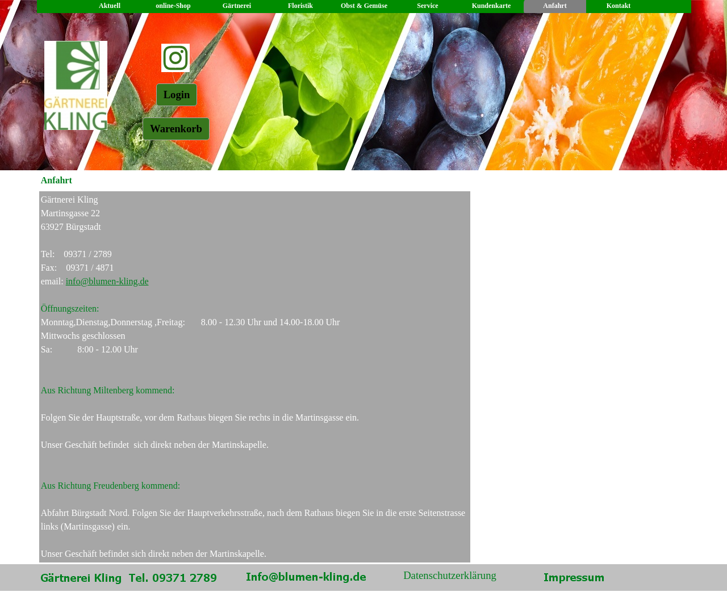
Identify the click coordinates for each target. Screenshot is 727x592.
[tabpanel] (255, 377)
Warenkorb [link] (176, 129)
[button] (306, 575)
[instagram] (175, 58)
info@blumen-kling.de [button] (107, 281)
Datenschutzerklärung (449, 575)
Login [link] (177, 94)
